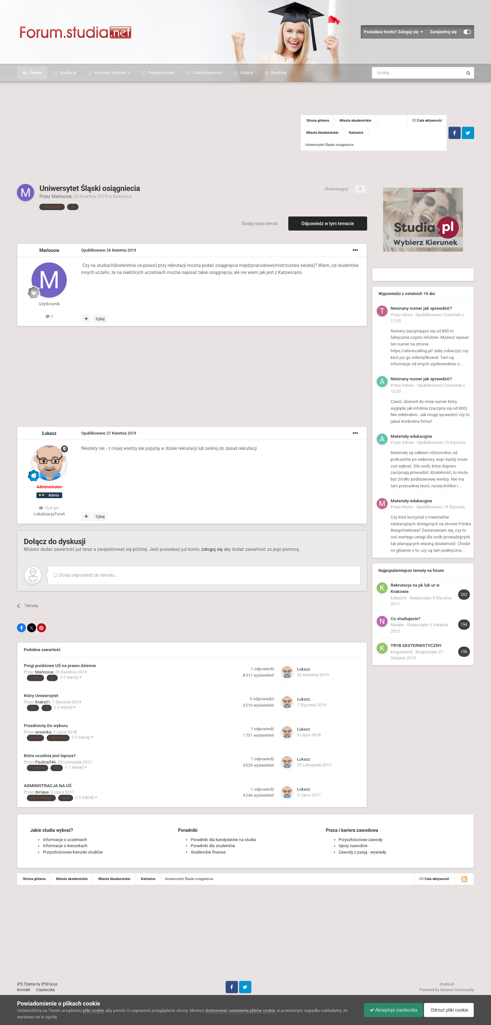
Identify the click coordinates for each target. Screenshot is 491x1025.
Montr (407, 507)
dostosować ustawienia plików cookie (240, 1010)
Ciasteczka (45, 990)
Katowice (122, 196)
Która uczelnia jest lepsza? (49, 755)
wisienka (43, 732)
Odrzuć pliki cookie (447, 1010)
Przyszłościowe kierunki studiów (72, 852)
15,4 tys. (49, 507)
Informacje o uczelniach (65, 839)
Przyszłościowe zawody (360, 839)
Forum (35, 72)
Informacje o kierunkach (65, 845)
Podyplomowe (161, 72)
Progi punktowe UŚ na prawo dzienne (60, 665)
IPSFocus (49, 984)
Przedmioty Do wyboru (46, 725)
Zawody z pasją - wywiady (362, 852)
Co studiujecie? (405, 618)
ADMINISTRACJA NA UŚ (48, 785)
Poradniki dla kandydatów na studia (223, 839)
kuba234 (399, 598)
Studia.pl (67, 72)
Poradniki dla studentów (213, 845)
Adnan (408, 385)
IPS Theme (26, 984)
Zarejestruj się (443, 31)
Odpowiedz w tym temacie (327, 223)
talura (407, 314)
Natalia (397, 624)
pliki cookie (93, 1010)
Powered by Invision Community (446, 990)
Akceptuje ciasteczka (390, 1010)
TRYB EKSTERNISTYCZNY (416, 645)
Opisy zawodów (353, 845)
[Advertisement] (158, 133)
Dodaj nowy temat (260, 223)
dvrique (42, 792)
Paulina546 (45, 762)
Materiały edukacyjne (411, 436)
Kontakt (23, 990)
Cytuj (100, 319)
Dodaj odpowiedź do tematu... (85, 575)
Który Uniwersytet (41, 695)
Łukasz (49, 433)
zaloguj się (212, 549)
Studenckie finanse (208, 852)
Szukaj (246, 72)
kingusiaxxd (401, 651)
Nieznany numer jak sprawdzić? (421, 308)
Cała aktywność (207, 72)
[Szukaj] (402, 73)
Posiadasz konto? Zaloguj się (393, 32)
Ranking (278, 72)
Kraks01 (42, 702)
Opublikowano (108, 250)
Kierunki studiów (110, 72)
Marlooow (62, 196)
